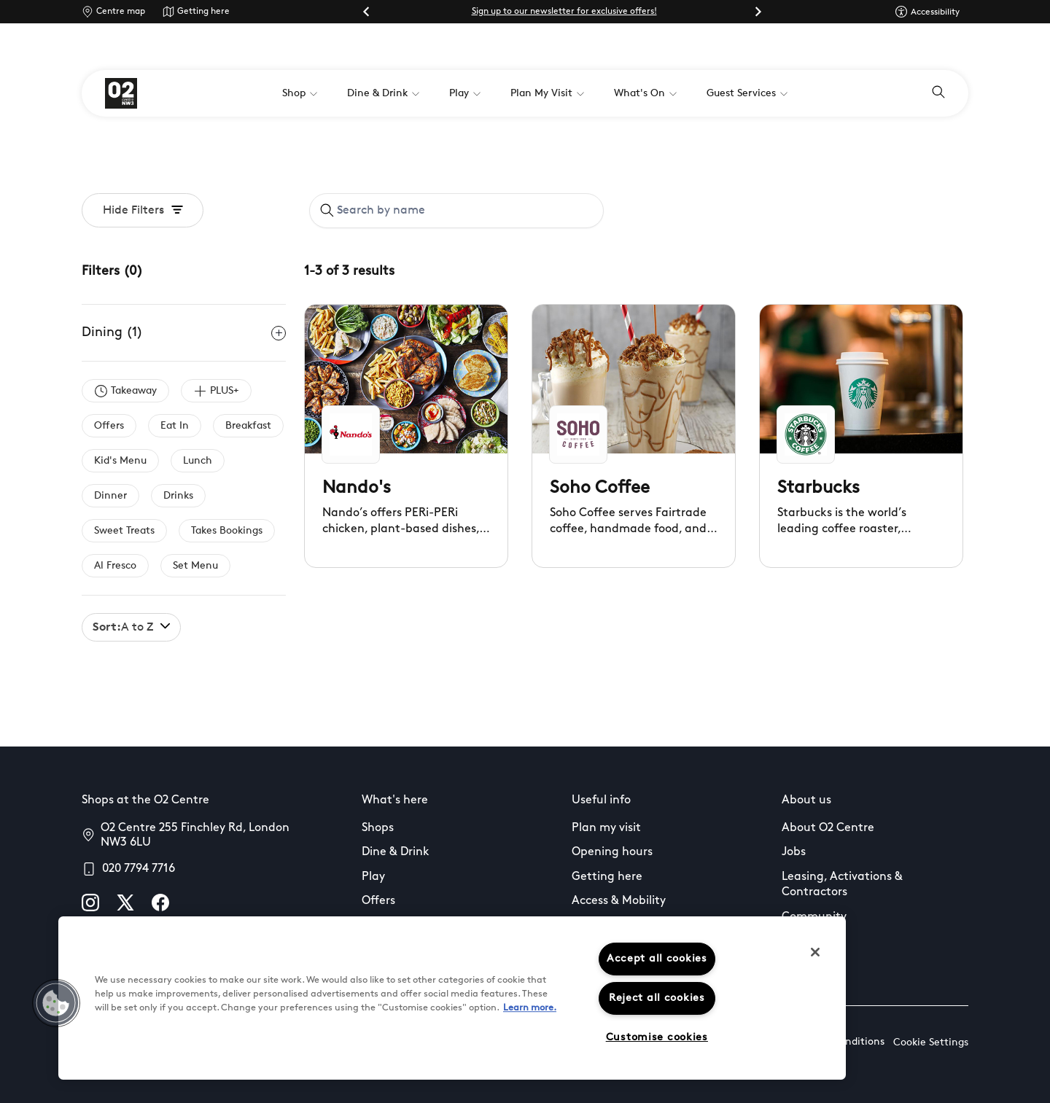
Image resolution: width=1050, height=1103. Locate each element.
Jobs (794, 852)
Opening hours (612, 852)
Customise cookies (657, 1037)
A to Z (131, 627)
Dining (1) (184, 333)
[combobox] (456, 210)
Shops (378, 828)
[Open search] (938, 93)
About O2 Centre (828, 828)
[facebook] (160, 902)
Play (373, 877)
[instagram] (90, 902)
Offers (378, 901)
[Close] (815, 952)
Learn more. (529, 1008)
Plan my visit (606, 828)
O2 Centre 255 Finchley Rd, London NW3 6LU (195, 835)
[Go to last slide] (366, 11)
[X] (125, 902)
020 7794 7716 (138, 869)
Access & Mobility (619, 901)
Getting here (203, 11)
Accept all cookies (657, 959)
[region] (452, 998)
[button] (56, 1003)
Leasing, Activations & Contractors (842, 885)
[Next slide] (757, 11)
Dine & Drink (395, 852)
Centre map (120, 11)
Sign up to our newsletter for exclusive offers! (564, 11)
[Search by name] (465, 210)
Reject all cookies (657, 998)
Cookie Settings (930, 1042)
